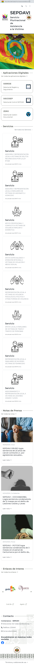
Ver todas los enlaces (9, 572)
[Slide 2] (18, 67)
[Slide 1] (15, 67)
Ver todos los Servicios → (24, 130)
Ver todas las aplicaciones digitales (14, 76)
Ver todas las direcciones (21, 624)
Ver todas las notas (8, 414)
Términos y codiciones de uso (16, 662)
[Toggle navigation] (30, 6)
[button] (3, 592)
